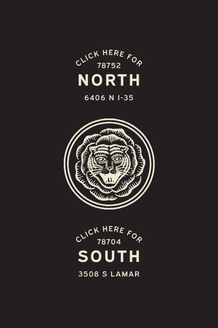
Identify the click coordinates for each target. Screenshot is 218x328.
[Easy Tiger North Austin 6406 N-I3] (109, 76)
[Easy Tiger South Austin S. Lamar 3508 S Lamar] (109, 252)
